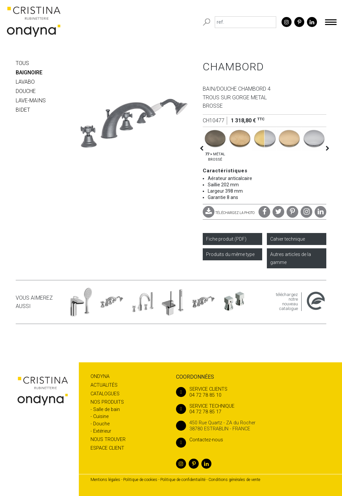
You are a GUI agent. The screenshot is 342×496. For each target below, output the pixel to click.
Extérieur (102, 431)
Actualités (104, 385)
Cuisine (101, 416)
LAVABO (25, 82)
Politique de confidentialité (182, 479)
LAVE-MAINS (31, 100)
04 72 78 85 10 (251, 392)
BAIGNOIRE (29, 72)
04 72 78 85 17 (251, 409)
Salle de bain (106, 409)
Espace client (107, 448)
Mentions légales (105, 479)
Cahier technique (287, 239)
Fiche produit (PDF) (226, 239)
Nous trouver (108, 439)
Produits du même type (230, 254)
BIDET (23, 110)
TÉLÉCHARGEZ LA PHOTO (228, 213)
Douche (101, 424)
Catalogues (105, 394)
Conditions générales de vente (234, 479)
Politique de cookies (140, 479)
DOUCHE (26, 91)
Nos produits (107, 402)
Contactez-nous (199, 440)
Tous (22, 63)
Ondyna (100, 376)
